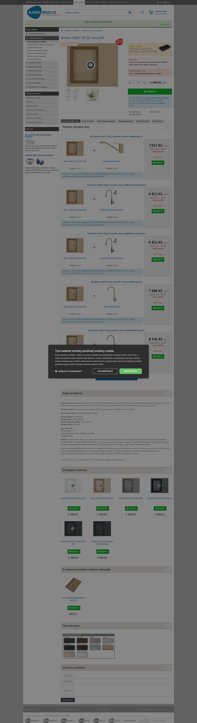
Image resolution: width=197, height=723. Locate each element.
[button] (68, 371)
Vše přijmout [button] (130, 371)
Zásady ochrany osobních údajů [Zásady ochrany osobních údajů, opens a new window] (90, 364)
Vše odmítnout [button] (105, 371)
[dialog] (98, 361)
